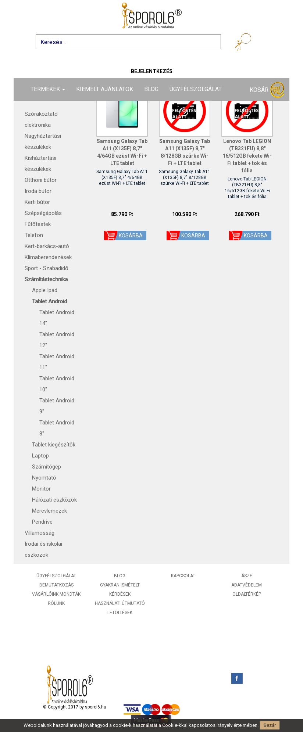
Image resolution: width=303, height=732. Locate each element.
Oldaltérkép (246, 594)
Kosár (267, 90)
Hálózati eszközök (54, 499)
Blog (151, 89)
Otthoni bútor (41, 180)
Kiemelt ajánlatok (104, 89)
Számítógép (46, 466)
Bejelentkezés (151, 71)
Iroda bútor (38, 191)
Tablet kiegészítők (53, 444)
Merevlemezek (49, 510)
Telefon (34, 235)
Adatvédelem (246, 585)
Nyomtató (44, 477)
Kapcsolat (183, 575)
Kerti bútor (37, 202)
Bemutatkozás (56, 585)
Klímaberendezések (48, 257)
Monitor (41, 488)
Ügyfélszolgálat (196, 89)
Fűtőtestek (38, 224)
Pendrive (42, 521)
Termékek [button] (48, 89)
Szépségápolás (43, 213)
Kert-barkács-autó (47, 246)
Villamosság (39, 533)
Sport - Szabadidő (46, 268)
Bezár (270, 725)
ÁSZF (246, 575)
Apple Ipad (44, 290)
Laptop (40, 455)
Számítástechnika (46, 279)
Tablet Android (49, 301)
